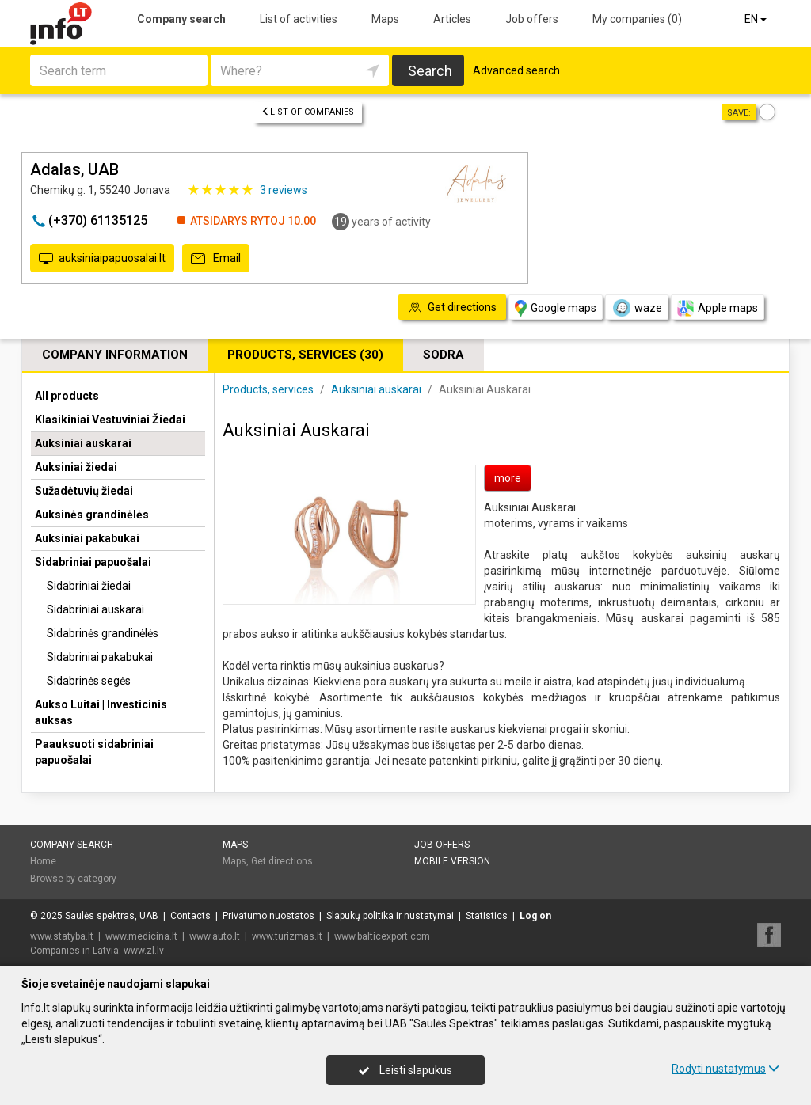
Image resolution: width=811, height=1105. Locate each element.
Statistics (487, 915)
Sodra (443, 354)
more (507, 478)
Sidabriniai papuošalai (93, 562)
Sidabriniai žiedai (89, 585)
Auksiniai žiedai (76, 467)
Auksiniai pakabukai (87, 538)
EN (756, 19)
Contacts (190, 915)
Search (430, 71)
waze (636, 308)
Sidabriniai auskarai (95, 609)
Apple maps (717, 308)
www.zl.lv (144, 950)
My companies (637, 19)
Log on (535, 915)
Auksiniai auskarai (83, 443)
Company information (115, 354)
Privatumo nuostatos (268, 915)
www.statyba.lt (61, 936)
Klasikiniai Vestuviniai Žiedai (110, 419)
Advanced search (516, 70)
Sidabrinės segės (89, 680)
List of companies (307, 112)
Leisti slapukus (405, 1070)
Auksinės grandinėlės (92, 514)
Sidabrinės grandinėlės (102, 633)
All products (67, 395)
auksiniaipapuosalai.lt (102, 259)
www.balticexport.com (382, 936)
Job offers (531, 19)
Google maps (555, 308)
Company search (181, 19)
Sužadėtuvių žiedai (84, 490)
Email (216, 259)
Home (43, 861)
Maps (385, 19)
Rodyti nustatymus (725, 1068)
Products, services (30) (305, 354)
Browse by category (73, 878)
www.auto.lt (214, 936)
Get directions (282, 861)
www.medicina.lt (141, 936)
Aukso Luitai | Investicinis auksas (101, 712)
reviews (283, 190)
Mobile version (452, 861)
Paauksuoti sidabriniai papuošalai (94, 752)
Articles (452, 19)
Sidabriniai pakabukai (100, 657)
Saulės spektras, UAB (111, 915)
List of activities (298, 19)
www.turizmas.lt (287, 936)
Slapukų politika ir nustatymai (390, 915)
